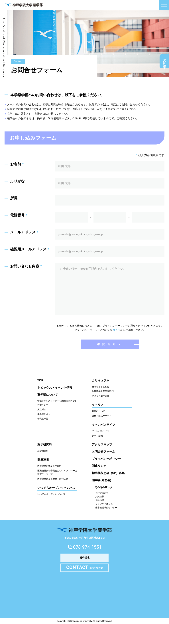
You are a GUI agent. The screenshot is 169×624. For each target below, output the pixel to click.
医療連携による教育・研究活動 (52, 479)
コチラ (116, 329)
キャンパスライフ (100, 431)
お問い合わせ (84, 567)
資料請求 (164, 62)
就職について (98, 411)
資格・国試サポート (101, 415)
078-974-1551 (87, 547)
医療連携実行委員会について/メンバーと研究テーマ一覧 (57, 472)
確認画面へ (110, 344)
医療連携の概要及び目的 (49, 466)
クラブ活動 (97, 435)
